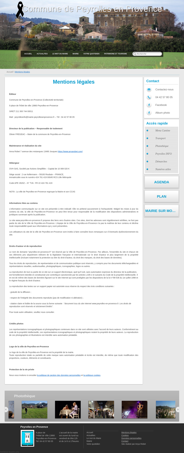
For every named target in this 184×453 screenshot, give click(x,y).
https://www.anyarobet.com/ (70, 151)
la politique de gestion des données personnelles (59, 375)
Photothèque (161, 146)
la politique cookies (91, 375)
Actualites (42, 54)
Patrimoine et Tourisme (115, 54)
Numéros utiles (163, 169)
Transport (160, 138)
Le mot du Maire (60, 54)
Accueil (28, 54)
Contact (124, 441)
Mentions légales (128, 432)
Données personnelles (131, 438)
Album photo (162, 112)
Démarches (161, 161)
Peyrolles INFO (163, 153)
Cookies (125, 435)
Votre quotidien (91, 54)
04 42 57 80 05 (164, 97)
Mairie (76, 54)
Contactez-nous (164, 89)
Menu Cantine (162, 130)
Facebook (161, 105)
